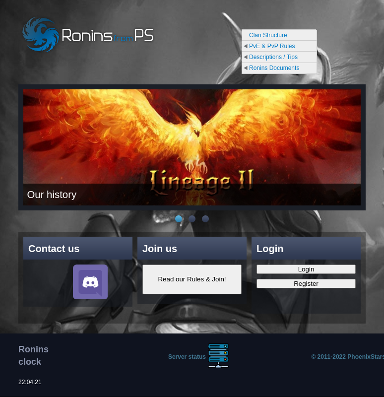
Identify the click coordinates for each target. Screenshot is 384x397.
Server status (187, 356)
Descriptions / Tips (273, 57)
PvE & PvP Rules (272, 46)
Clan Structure (268, 35)
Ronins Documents (274, 68)
